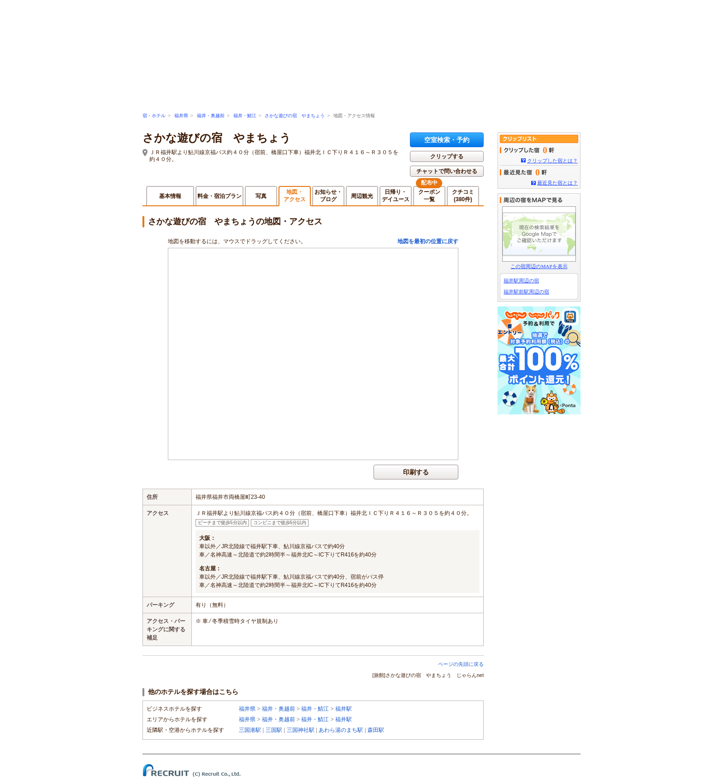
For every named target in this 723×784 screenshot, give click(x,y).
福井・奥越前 (211, 115)
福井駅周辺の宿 (521, 280)
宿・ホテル (154, 115)
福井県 (181, 115)
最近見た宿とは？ (557, 183)
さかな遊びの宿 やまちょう (295, 115)
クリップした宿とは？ (552, 160)
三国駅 (274, 730)
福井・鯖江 (244, 115)
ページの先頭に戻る (461, 664)
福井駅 (343, 709)
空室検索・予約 (446, 140)
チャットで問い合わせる (446, 171)
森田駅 (375, 730)
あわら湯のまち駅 (341, 730)
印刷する (416, 472)
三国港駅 (250, 730)
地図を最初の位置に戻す (427, 241)
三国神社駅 (300, 730)
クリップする (446, 156)
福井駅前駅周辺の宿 (526, 291)
